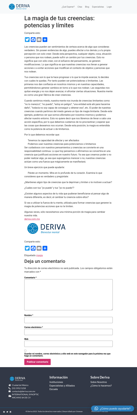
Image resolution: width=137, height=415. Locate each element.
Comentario (30, 278)
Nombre (28, 315)
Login (109, 7)
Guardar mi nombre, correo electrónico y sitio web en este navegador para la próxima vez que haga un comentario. (67, 355)
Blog (87, 7)
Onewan (79, 411)
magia (39, 255)
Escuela (53, 389)
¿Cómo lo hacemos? (101, 385)
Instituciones (56, 382)
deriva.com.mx (32, 219)
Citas (79, 7)
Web (26, 339)
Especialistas (98, 7)
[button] (112, 408)
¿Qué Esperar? (68, 7)
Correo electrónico (33, 327)
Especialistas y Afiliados (62, 385)
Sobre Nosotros (98, 382)
